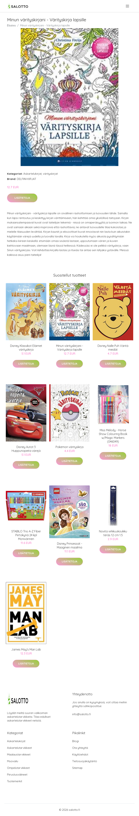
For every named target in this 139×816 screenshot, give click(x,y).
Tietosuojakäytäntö (84, 761)
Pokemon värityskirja (69, 447)
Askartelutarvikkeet (19, 748)
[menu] (127, 6)
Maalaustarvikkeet (18, 754)
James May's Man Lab (26, 649)
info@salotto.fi (81, 714)
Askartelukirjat (32, 173)
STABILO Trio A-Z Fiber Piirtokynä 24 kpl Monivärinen (26, 535)
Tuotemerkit (14, 781)
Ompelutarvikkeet (18, 768)
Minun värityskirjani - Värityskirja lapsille (69, 347)
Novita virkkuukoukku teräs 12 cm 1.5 (113, 533)
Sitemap (77, 768)
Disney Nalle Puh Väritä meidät (113, 347)
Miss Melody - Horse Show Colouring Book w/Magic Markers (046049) (113, 435)
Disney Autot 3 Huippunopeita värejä (26, 449)
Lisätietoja (22, 197)
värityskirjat (50, 173)
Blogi (75, 741)
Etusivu (11, 25)
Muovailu (12, 761)
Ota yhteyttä (80, 748)
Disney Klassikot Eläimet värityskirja (26, 347)
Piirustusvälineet (17, 774)
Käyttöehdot (80, 754)
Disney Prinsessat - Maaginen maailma (69, 545)
